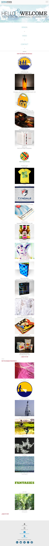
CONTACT (24, 44)
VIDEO (24, 36)
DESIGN (24, 27)
